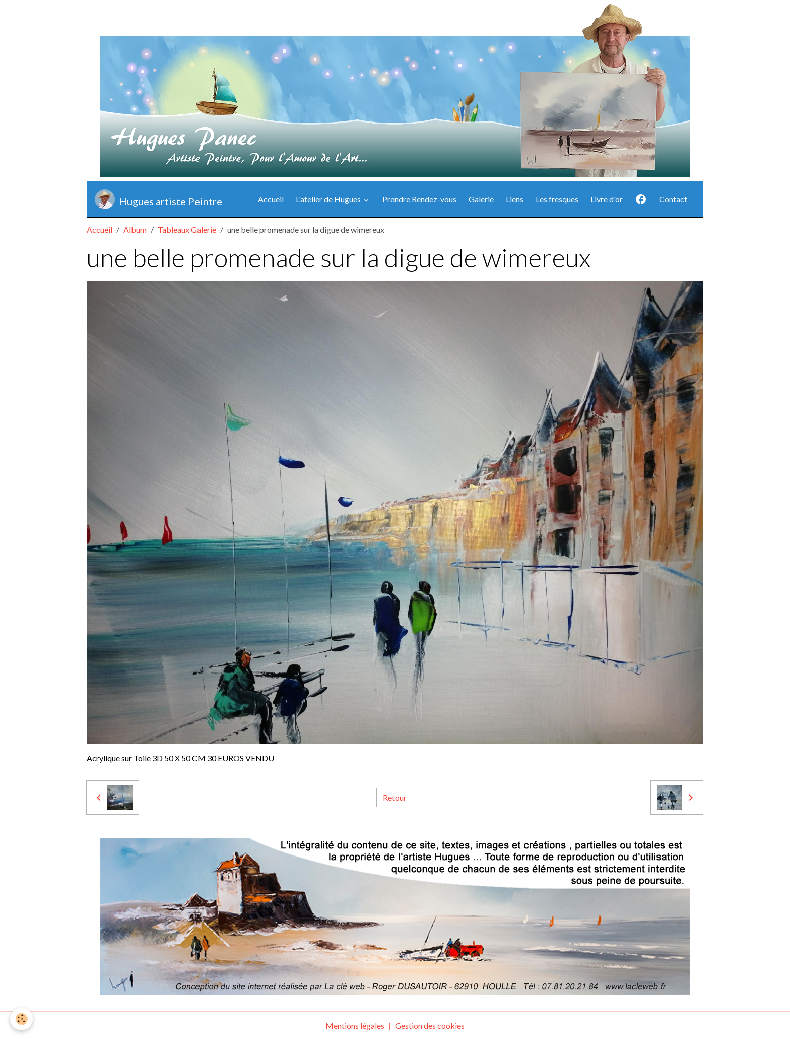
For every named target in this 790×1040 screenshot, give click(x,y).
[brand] (158, 199)
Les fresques (557, 199)
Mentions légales (354, 1025)
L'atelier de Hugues (329, 199)
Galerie (481, 199)
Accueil (271, 199)
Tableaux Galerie (187, 229)
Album (135, 229)
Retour (395, 797)
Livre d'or (606, 199)
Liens (514, 199)
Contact (673, 199)
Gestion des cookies (430, 1025)
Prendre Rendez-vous (419, 199)
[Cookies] (21, 1019)
